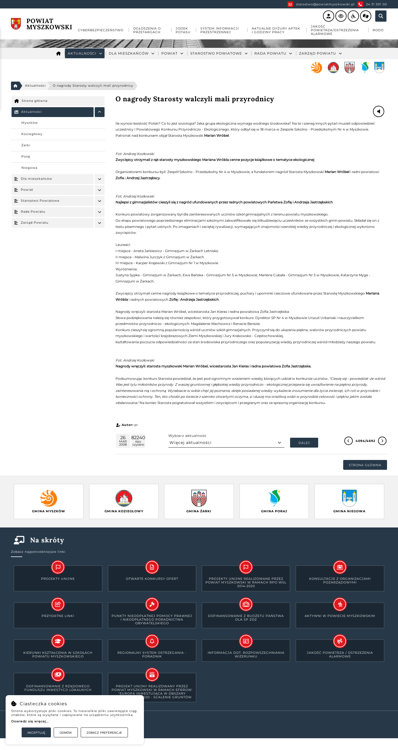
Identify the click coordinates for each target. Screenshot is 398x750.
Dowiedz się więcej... (30, 721)
